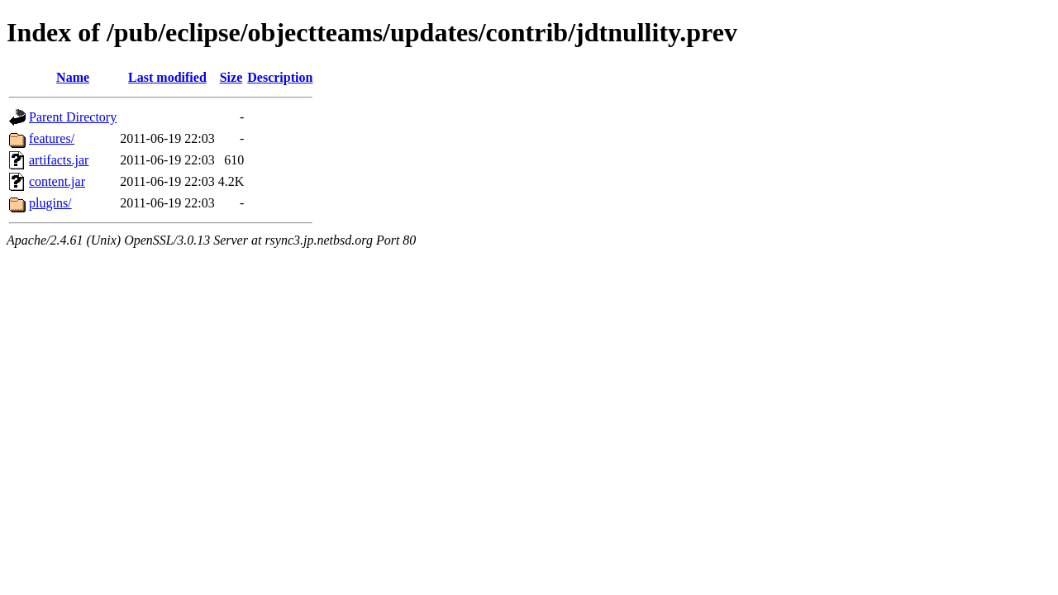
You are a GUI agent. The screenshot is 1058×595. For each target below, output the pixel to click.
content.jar (57, 181)
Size (231, 77)
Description (279, 77)
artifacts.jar (58, 160)
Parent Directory (73, 117)
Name (72, 77)
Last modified (167, 77)
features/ (51, 138)
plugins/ (50, 203)
